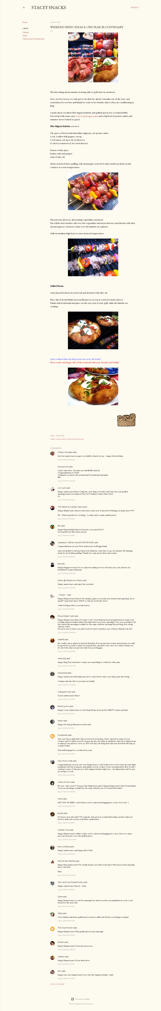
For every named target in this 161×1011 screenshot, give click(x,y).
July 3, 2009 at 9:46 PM (66, 806)
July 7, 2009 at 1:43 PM (66, 964)
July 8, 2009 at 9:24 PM (66, 978)
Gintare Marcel (87, 1004)
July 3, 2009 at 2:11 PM (66, 714)
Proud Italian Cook (66, 616)
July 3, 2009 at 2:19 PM (66, 728)
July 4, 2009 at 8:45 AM (66, 854)
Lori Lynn (62, 488)
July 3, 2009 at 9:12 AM (66, 519)
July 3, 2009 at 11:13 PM (66, 823)
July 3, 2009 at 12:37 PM (66, 666)
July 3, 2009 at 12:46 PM (66, 685)
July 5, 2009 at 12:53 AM (66, 890)
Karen (60, 721)
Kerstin (61, 942)
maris (60, 799)
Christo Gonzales (65, 452)
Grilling (25, 32)
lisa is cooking (64, 846)
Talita (60, 913)
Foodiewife (62, 735)
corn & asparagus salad (86, 116)
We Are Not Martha (66, 861)
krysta (60, 813)
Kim (59, 971)
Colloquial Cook (64, 692)
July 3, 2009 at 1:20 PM (66, 699)
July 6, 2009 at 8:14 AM (66, 921)
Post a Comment (57, 984)
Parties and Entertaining (33, 39)
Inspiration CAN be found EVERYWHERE (76, 542)
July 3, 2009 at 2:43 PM (66, 754)
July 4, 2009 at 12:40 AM (67, 839)
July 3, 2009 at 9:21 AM (66, 535)
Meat (25, 36)
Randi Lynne (63, 706)
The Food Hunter (65, 928)
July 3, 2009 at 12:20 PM (67, 651)
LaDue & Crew (64, 782)
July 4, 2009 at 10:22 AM (67, 875)
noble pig (62, 658)
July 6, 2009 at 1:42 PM (66, 935)
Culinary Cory (63, 830)
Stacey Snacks (49, 7)
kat (59, 564)
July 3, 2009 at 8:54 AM (66, 460)
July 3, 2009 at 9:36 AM (66, 557)
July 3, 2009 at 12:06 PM (67, 632)
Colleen (61, 957)
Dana (60, 897)
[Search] (134, 8)
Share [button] (25, 22)
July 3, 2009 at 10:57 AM (66, 573)
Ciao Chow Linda (65, 761)
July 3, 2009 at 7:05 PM (66, 792)
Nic (59, 526)
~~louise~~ (62, 595)
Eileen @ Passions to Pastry (70, 580)
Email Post (60, 436)
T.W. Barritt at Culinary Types (70, 507)
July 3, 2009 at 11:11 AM (66, 609)
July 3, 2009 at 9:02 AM (66, 481)
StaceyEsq (62, 673)
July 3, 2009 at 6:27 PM (66, 775)
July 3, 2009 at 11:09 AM (66, 588)
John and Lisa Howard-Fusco (70, 882)
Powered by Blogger (80, 999)
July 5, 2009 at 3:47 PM (66, 906)
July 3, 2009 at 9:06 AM (66, 500)
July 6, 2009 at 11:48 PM (66, 950)
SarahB (61, 639)
